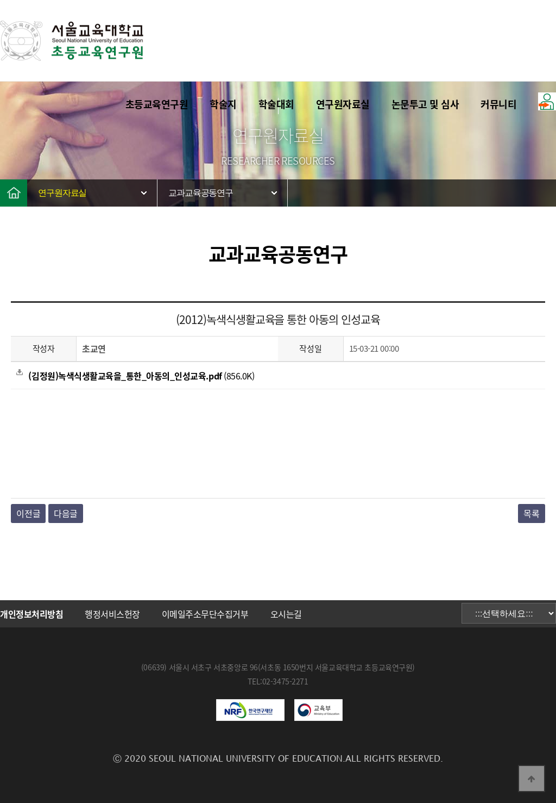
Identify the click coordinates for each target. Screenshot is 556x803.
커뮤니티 (498, 104)
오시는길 (286, 613)
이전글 (28, 513)
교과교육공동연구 (200, 192)
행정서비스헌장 (112, 613)
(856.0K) (135, 375)
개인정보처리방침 (31, 613)
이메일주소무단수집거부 (205, 613)
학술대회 (276, 104)
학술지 (223, 104)
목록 (531, 513)
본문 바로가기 (0, 0)
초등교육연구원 (156, 104)
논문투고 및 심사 (425, 104)
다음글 (66, 513)
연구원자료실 (343, 104)
